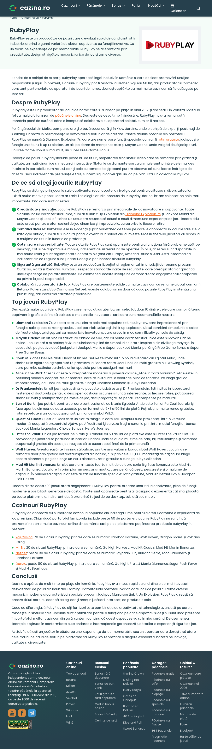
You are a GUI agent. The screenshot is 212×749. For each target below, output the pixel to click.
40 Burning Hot (134, 716)
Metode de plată (188, 716)
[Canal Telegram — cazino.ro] (32, 713)
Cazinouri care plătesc (190, 675)
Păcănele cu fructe (161, 722)
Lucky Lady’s (132, 690)
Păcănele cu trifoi (161, 682)
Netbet (21, 553)
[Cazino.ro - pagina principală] (29, 666)
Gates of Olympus (129, 698)
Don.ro (21, 563)
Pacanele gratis (163, 673)
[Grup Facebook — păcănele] (22, 713)
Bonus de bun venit (104, 686)
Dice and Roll (132, 722)
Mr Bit (20, 547)
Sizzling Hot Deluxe (131, 682)
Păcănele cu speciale (161, 702)
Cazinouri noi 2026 (189, 686)
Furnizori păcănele (187, 706)
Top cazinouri (76, 673)
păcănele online (68, 115)
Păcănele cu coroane (161, 712)
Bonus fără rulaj (106, 714)
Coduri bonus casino (104, 706)
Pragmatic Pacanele (159, 739)
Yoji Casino (24, 537)
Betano (71, 680)
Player (70, 704)
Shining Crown (133, 673)
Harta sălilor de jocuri (190, 739)
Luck (69, 716)
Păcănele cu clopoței (161, 692)
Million (70, 686)
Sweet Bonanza (134, 728)
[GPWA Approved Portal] (33, 724)
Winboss (72, 710)
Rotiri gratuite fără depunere (105, 696)
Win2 (69, 722)
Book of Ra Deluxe (130, 708)
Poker (184, 724)
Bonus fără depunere (102, 675)
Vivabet (71, 698)
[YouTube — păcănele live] (12, 713)
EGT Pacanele (162, 731)
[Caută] (198, 8)
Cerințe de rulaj (106, 720)
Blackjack (186, 731)
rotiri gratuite (168, 139)
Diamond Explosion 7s (143, 214)
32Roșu (71, 692)
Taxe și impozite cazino (192, 696)
